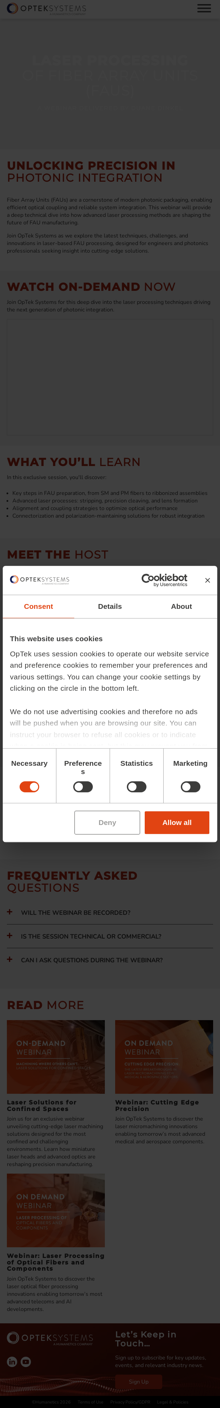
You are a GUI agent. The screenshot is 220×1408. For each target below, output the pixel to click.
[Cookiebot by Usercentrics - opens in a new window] (157, 580)
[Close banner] (207, 580)
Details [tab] (110, 606)
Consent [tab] (38, 606)
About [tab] (181, 606)
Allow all (176, 822)
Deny (107, 822)
